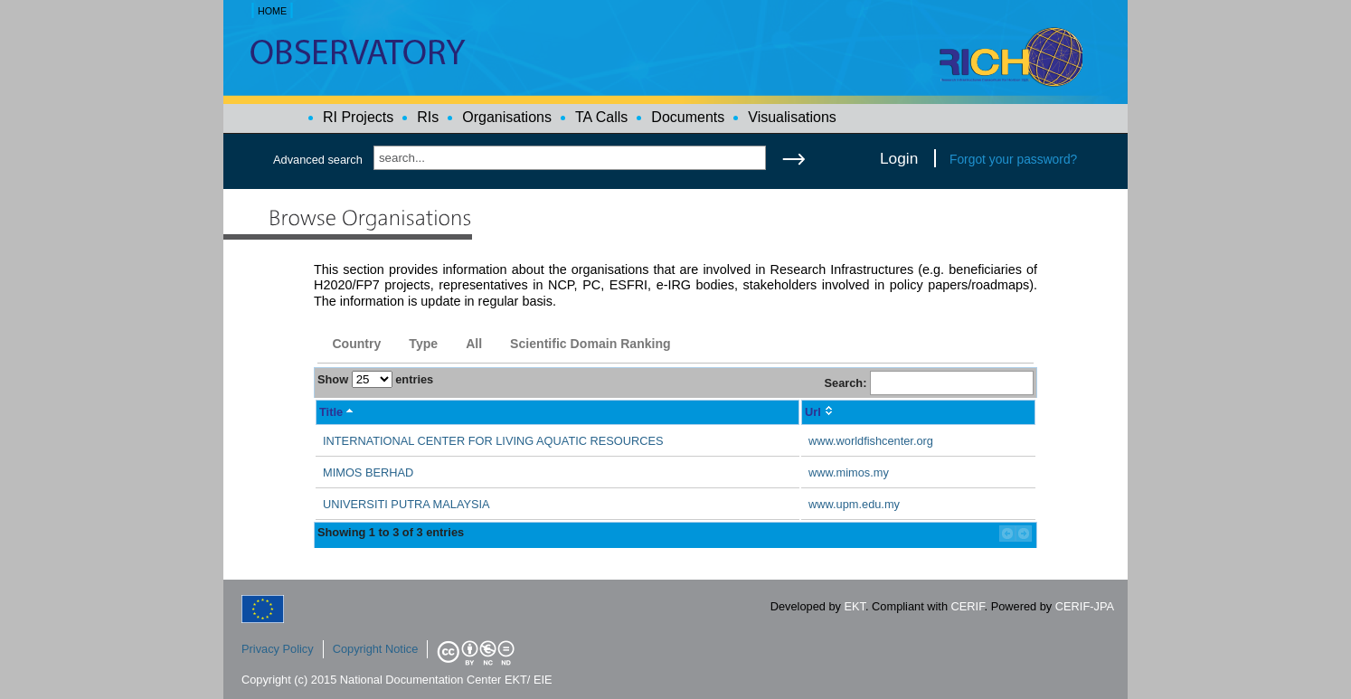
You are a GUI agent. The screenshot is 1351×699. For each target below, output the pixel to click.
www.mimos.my (848, 472)
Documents (687, 117)
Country (356, 343)
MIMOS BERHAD (368, 472)
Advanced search (318, 159)
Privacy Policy (277, 649)
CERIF (968, 606)
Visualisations (792, 117)
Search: (929, 383)
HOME (272, 10)
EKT (855, 606)
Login (899, 158)
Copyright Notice (376, 649)
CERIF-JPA (1084, 606)
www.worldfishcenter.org (870, 441)
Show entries (375, 379)
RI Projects (358, 117)
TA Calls (601, 117)
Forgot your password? (1013, 159)
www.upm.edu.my (854, 504)
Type (423, 343)
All (474, 343)
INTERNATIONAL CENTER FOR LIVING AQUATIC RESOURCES (493, 441)
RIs (428, 117)
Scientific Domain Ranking (590, 343)
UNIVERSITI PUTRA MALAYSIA (406, 504)
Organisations (507, 117)
